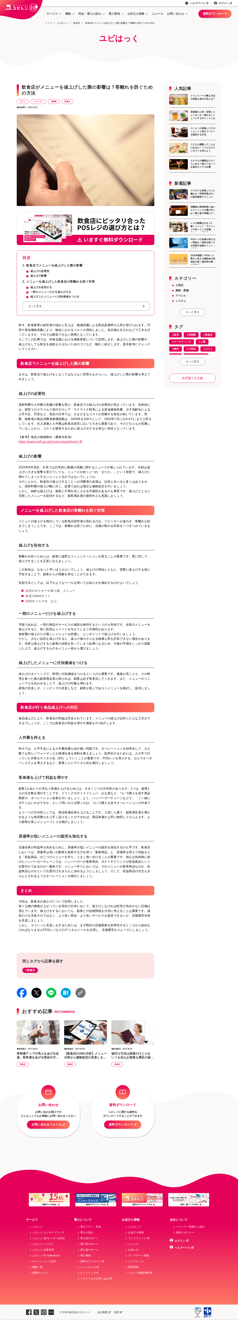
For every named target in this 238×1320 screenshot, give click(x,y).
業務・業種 (182, 290)
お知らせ (133, 1249)
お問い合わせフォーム (48, 1124)
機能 (68, 13)
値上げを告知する (41, 287)
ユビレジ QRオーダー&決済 (48, 1238)
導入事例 (114, 13)
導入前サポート (89, 1238)
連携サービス (40, 1272)
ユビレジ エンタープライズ (48, 1232)
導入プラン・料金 (90, 1226)
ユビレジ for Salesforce (46, 1255)
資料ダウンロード (215, 13)
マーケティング (182, 341)
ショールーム (89, 1267)
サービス (52, 13)
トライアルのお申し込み (96, 1278)
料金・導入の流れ (89, 13)
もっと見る (192, 311)
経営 (176, 334)
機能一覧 (37, 1267)
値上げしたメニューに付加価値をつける (55, 296)
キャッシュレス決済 (44, 1261)
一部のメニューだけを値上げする (50, 291)
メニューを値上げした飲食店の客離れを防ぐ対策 (60, 281)
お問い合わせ (175, 13)
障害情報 (133, 1267)
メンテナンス (136, 1261)
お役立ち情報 (135, 13)
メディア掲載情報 (140, 1272)
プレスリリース (138, 1238)
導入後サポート (89, 1249)
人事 (203, 341)
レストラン (38, 101)
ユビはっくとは (192, 377)
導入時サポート (89, 1243)
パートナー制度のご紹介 (190, 1226)
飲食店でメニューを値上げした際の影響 (54, 265)
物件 (176, 348)
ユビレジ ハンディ (43, 1243)
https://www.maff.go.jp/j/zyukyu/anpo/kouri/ (50, 441)
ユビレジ (37, 1226)
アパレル (181, 295)
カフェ (22, 101)
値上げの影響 (38, 275)
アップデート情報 (138, 1255)
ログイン (225, 3)
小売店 (179, 285)
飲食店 (67, 101)
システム (181, 300)
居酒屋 (54, 101)
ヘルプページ (199, 3)
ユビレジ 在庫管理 (43, 1249)
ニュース (157, 13)
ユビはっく (134, 1226)
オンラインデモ (89, 1272)
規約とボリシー (185, 1232)
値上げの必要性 (39, 271)
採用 (118, 1312)
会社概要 (104, 1312)
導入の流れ (86, 1232)
